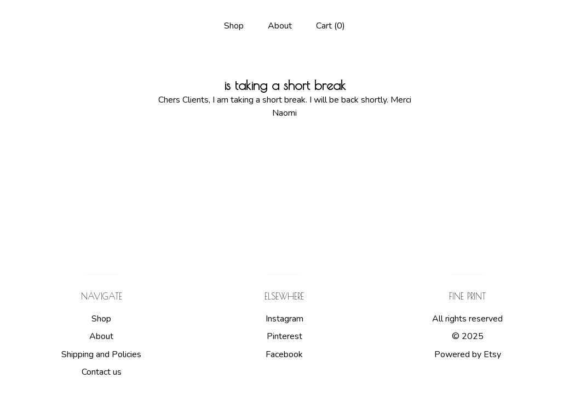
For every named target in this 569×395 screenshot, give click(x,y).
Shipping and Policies (101, 354)
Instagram (284, 319)
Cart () (330, 26)
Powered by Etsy (467, 354)
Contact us (102, 372)
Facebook (284, 354)
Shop (234, 26)
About (280, 26)
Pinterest (284, 336)
